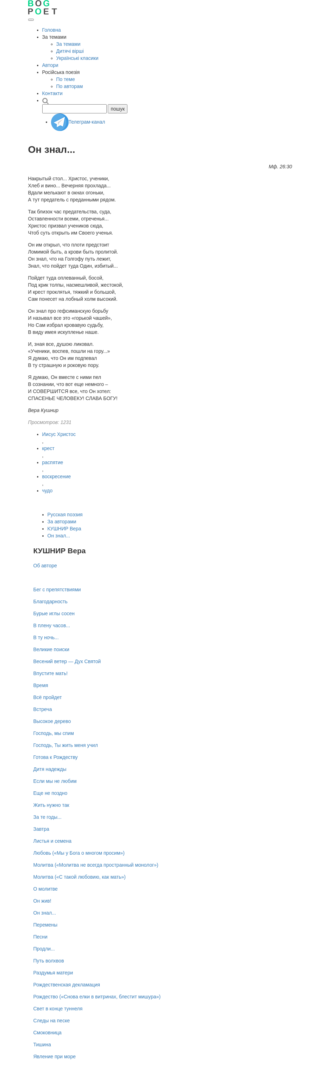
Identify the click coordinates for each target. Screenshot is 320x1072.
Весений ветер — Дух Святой (67, 661)
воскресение (56, 476)
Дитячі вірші (70, 51)
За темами (68, 44)
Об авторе (45, 565)
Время (40, 685)
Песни (40, 937)
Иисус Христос (59, 434)
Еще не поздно (50, 793)
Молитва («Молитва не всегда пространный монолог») (95, 865)
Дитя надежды (50, 769)
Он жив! (42, 901)
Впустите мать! (50, 673)
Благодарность (50, 601)
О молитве (45, 889)
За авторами (62, 521)
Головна (51, 30)
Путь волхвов (48, 961)
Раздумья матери (53, 973)
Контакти (52, 93)
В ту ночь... (46, 637)
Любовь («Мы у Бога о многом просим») (79, 853)
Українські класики (77, 58)
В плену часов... (51, 625)
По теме (65, 79)
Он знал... (59, 535)
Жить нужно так (51, 805)
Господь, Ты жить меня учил (65, 745)
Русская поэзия (65, 514)
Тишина (42, 1044)
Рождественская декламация (66, 984)
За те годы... (47, 817)
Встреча (42, 709)
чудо (47, 490)
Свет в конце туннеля (58, 1008)
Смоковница (47, 1032)
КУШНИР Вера (64, 528)
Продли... (44, 949)
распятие (52, 462)
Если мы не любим (55, 781)
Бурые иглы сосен (54, 613)
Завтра (41, 829)
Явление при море (54, 1056)
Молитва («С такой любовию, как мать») (79, 877)
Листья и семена (52, 841)
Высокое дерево (52, 721)
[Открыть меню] (31, 20)
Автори (50, 65)
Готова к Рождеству (55, 757)
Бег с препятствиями (57, 589)
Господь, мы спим (53, 733)
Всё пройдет (47, 697)
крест (48, 448)
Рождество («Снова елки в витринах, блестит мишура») (97, 996)
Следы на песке (51, 1020)
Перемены (45, 925)
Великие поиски (51, 649)
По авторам (69, 86)
